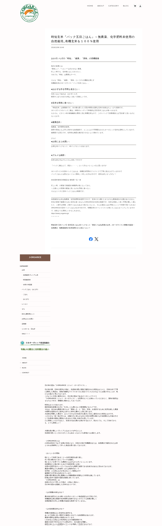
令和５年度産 (27, 58)
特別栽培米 (27, 53)
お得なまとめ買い (28, 93)
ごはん (25, 68)
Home (90, 6)
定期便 (24, 97)
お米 (23, 44)
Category (113, 6)
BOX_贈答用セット (28, 88)
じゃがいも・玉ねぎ (28, 102)
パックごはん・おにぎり (30, 63)
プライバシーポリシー (115, 515)
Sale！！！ (26, 107)
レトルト (25, 78)
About (100, 6)
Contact (25, 144)
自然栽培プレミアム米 (30, 49)
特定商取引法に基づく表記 (134, 515)
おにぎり (26, 73)
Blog (126, 6)
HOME (24, 129)
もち (23, 83)
